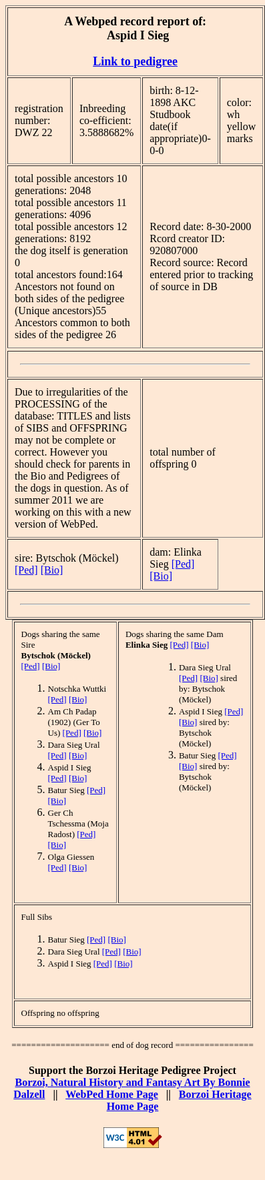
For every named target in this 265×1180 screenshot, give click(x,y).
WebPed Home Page (111, 1094)
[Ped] (26, 570)
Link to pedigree (135, 61)
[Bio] (52, 570)
